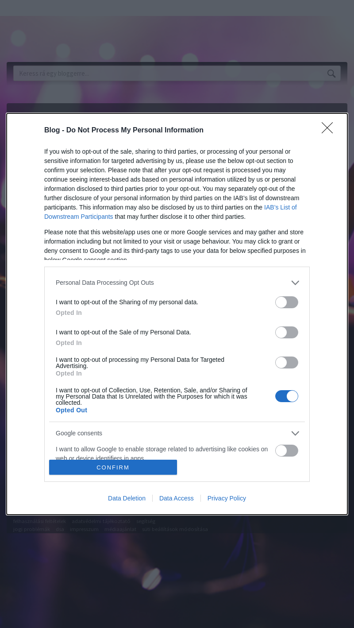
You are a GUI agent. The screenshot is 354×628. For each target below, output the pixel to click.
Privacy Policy (227, 498)
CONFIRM (113, 467)
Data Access (176, 498)
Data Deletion (127, 498)
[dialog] (177, 314)
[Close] (330, 130)
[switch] (286, 302)
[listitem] (177, 282)
